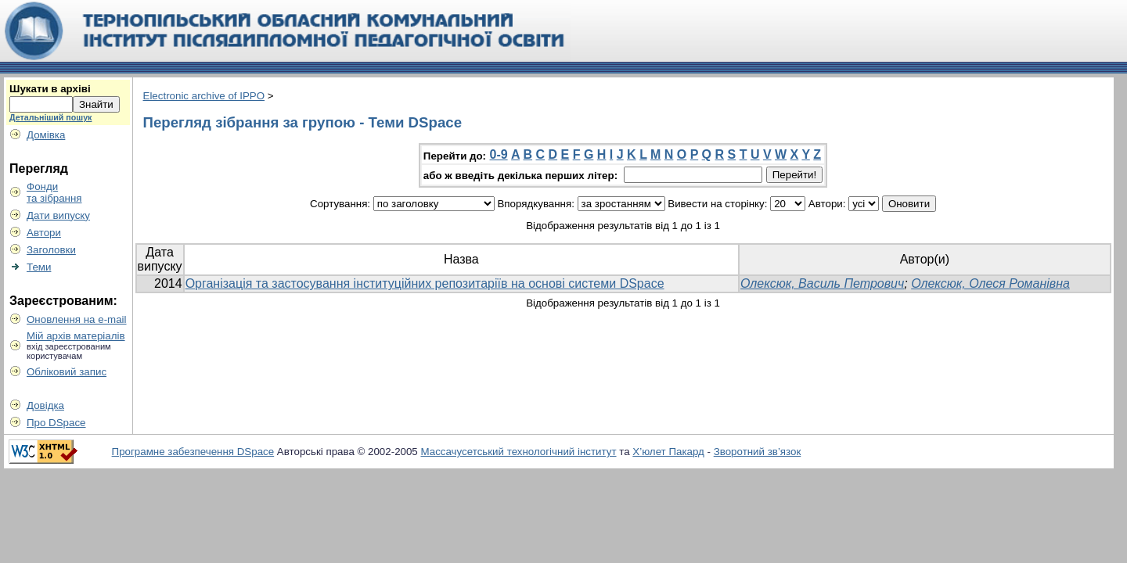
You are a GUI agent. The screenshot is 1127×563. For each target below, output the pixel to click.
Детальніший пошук (50, 117)
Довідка (45, 405)
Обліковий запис (66, 372)
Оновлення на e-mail (77, 319)
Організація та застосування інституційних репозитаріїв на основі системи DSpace (424, 283)
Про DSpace (56, 423)
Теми (39, 267)
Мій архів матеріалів (76, 336)
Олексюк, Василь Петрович (822, 283)
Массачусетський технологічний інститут (519, 451)
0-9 (499, 154)
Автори (44, 232)
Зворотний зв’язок (757, 451)
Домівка (46, 135)
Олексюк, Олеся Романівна (990, 283)
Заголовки (51, 250)
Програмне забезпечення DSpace (193, 451)
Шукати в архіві (50, 89)
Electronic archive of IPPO (204, 96)
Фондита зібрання (54, 192)
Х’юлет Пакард (668, 451)
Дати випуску (58, 215)
